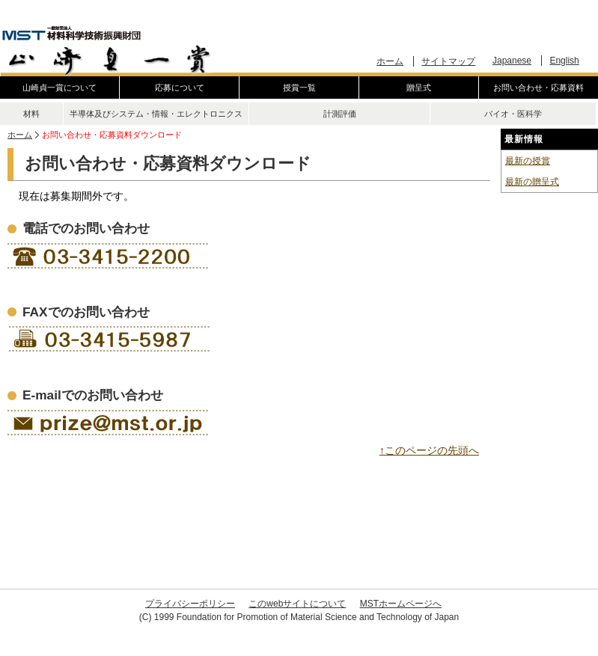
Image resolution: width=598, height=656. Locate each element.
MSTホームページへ (401, 603)
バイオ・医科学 (513, 113)
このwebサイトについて (297, 603)
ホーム (389, 61)
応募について (179, 87)
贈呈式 (418, 87)
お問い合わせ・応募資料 (538, 87)
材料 (31, 113)
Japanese (511, 60)
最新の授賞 (527, 161)
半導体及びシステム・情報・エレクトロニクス (156, 113)
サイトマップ (448, 61)
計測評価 (339, 113)
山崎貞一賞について (59, 87)
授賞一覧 (299, 87)
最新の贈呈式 (532, 182)
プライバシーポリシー (190, 603)
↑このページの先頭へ (429, 450)
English (564, 60)
